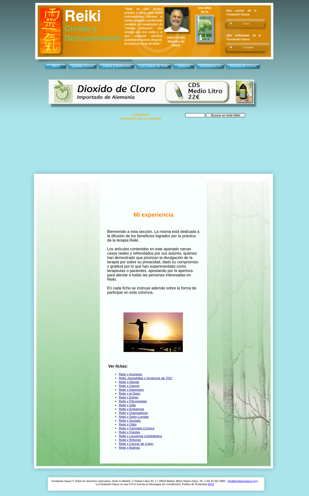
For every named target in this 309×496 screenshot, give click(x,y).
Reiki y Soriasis (130, 420)
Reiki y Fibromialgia (133, 401)
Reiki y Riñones (130, 440)
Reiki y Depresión (131, 389)
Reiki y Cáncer (129, 386)
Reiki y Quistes (129, 432)
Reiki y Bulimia (129, 447)
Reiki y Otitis (128, 424)
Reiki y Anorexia (130, 374)
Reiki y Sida (127, 405)
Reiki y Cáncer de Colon (136, 444)
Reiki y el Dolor (129, 393)
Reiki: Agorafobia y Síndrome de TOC (145, 378)
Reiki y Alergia (129, 382)
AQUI (211, 484)
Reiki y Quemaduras (133, 413)
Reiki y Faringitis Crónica (136, 428)
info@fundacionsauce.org (242, 481)
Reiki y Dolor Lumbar (134, 417)
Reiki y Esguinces (131, 409)
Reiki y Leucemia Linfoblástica (140, 436)
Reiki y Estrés (128, 397)
